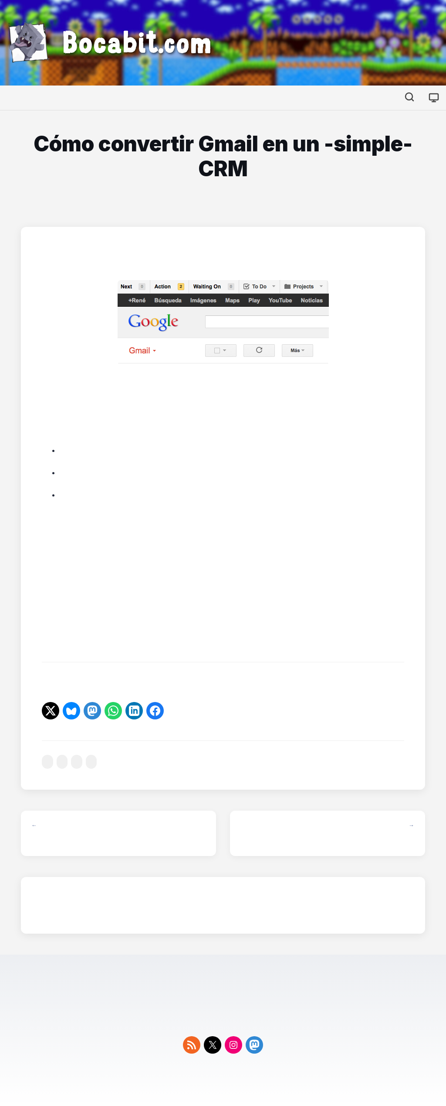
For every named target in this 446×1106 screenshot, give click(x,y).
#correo (47, 762)
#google (91, 762)
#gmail (76, 762)
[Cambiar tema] (434, 98)
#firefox (62, 762)
